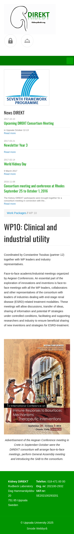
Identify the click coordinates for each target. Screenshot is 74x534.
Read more (10, 133)
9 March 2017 (10, 171)
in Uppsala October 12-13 (16, 130)
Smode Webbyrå (37, 528)
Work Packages (16, 213)
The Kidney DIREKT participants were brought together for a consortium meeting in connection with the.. (33, 199)
